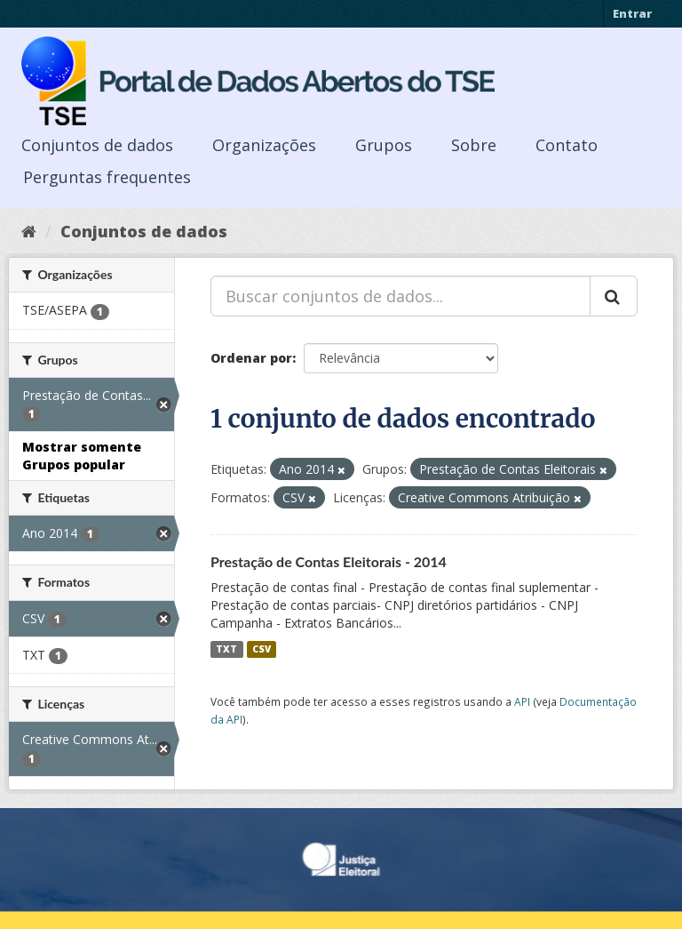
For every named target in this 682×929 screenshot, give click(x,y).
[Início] (28, 231)
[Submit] (614, 296)
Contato (566, 145)
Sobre (473, 145)
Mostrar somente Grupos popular (81, 455)
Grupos (383, 145)
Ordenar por (251, 357)
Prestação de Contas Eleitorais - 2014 (328, 561)
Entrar (632, 13)
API (522, 701)
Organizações (264, 145)
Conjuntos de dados (97, 145)
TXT (226, 649)
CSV (261, 649)
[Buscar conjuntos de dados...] (400, 296)
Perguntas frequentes (107, 177)
